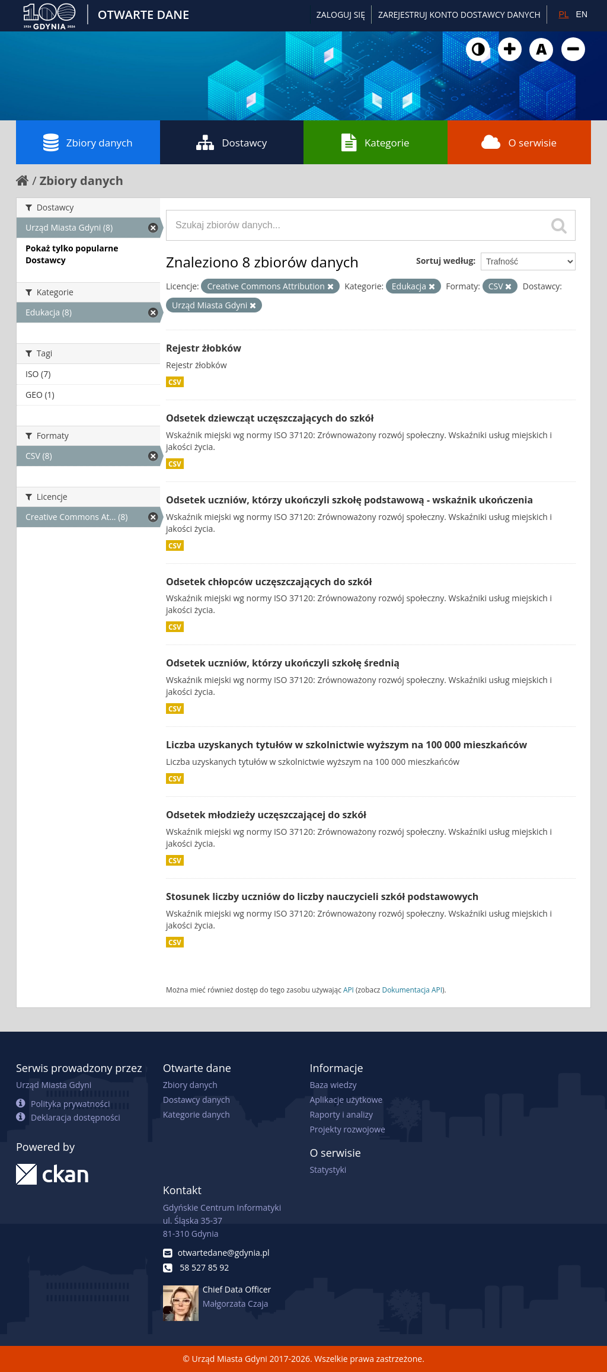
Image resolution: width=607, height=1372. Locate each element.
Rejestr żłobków (203, 348)
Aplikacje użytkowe (345, 1099)
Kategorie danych (196, 1114)
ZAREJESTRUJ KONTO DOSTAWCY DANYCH (459, 14)
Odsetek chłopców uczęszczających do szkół (269, 581)
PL (563, 14)
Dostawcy (231, 142)
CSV (174, 382)
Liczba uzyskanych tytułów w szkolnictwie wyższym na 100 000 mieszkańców (346, 744)
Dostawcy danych (196, 1099)
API (348, 989)
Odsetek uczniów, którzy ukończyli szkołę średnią (283, 662)
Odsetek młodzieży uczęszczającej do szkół (266, 814)
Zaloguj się (341, 14)
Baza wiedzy (332, 1084)
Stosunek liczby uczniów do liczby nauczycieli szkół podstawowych (322, 896)
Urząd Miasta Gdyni (53, 1084)
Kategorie (375, 142)
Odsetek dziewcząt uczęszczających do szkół (269, 418)
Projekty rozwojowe (347, 1129)
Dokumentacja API (412, 989)
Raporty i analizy (341, 1114)
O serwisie (519, 142)
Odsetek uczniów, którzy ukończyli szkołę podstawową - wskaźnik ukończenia (349, 499)
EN (581, 14)
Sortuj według (444, 260)
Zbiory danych (88, 142)
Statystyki (327, 1169)
